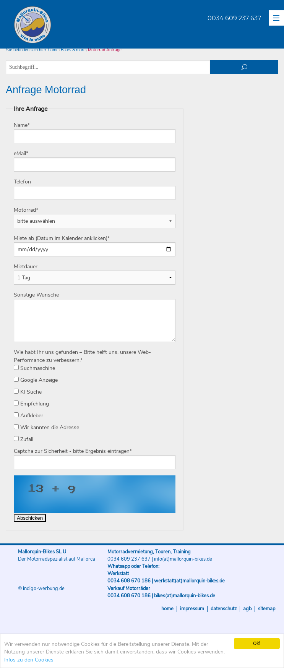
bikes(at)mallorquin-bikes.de (184, 595)
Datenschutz (224, 609)
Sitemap (266, 609)
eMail (21, 153)
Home (167, 609)
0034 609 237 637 (234, 18)
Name (22, 125)
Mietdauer (25, 266)
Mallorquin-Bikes (77, 25)
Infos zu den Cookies (29, 659)
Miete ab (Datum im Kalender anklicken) (62, 238)
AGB (247, 609)
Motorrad (26, 210)
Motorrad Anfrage (105, 50)
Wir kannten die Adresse (46, 427)
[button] (276, 18)
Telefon (22, 181)
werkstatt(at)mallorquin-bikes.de (189, 580)
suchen (244, 67)
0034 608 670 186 (129, 580)
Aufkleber (28, 415)
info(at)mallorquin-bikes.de (183, 559)
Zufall (23, 439)
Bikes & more (73, 50)
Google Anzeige (36, 380)
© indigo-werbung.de (41, 588)
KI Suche (28, 392)
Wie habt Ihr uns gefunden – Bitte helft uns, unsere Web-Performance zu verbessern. (82, 356)
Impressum (192, 609)
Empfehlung (31, 403)
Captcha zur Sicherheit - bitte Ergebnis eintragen (73, 451)
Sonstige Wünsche (36, 294)
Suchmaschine (34, 368)
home (53, 50)
